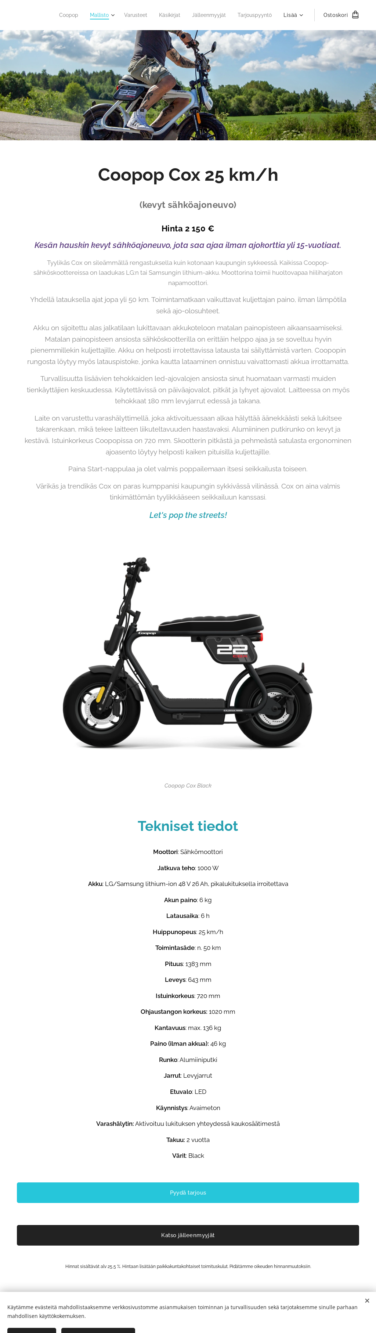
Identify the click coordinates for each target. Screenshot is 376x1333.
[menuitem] (56, 15)
